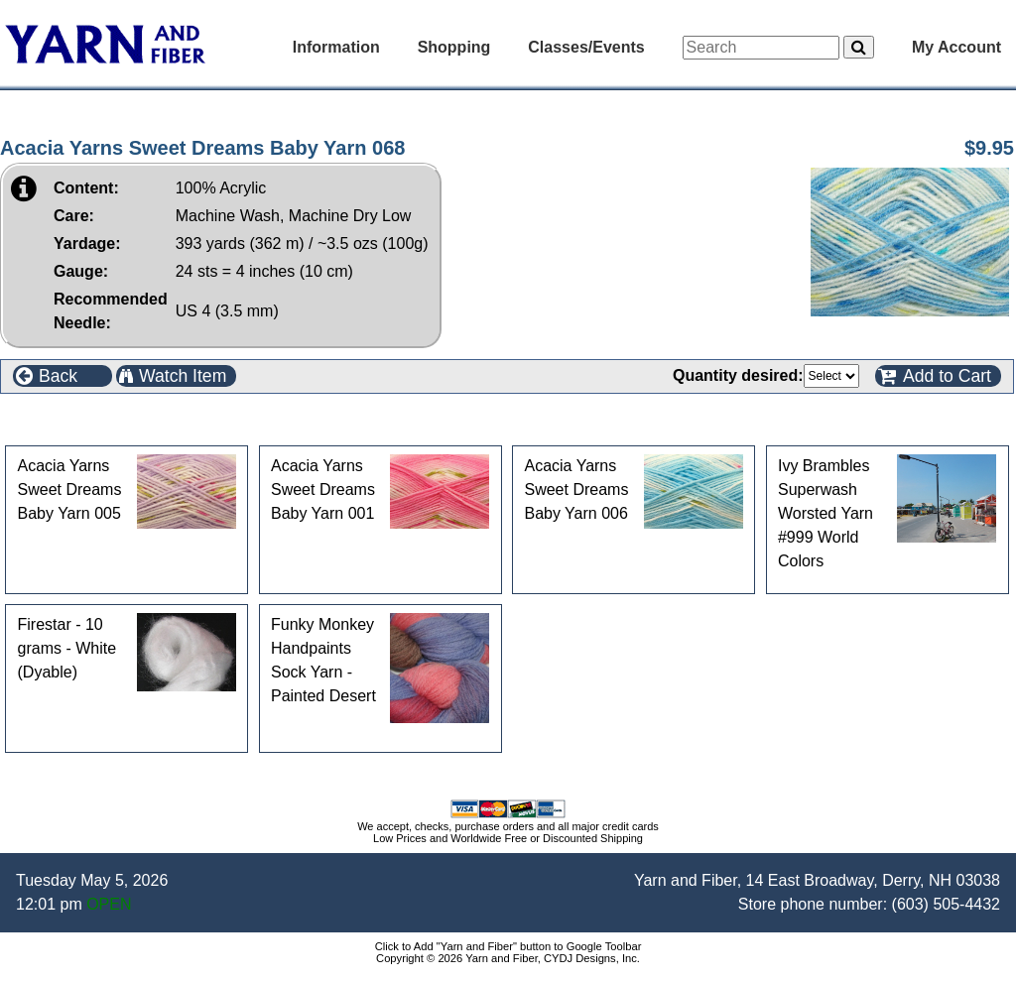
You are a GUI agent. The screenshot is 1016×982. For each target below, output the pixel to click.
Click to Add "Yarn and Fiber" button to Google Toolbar (508, 946)
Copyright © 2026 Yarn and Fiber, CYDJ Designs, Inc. (508, 958)
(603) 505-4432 (946, 904)
